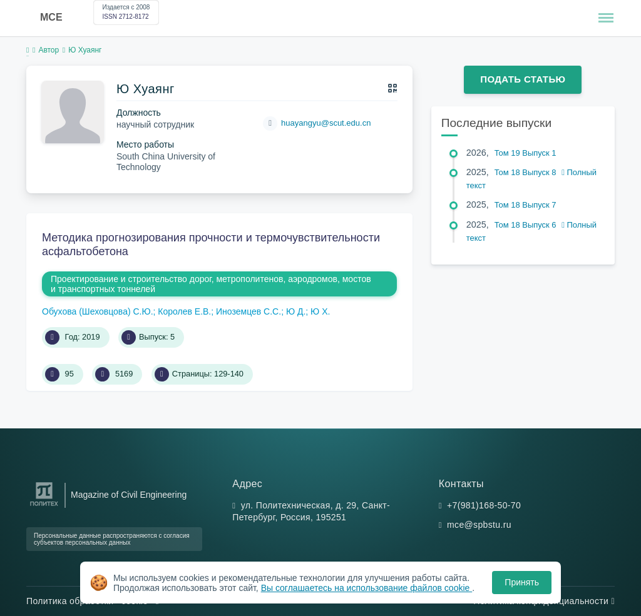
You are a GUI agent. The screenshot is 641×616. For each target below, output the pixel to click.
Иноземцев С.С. (248, 311)
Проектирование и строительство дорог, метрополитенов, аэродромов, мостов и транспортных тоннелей (211, 284)
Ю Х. (320, 311)
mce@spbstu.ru (479, 525)
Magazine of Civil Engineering (129, 495)
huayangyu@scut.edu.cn (326, 123)
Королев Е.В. (184, 311)
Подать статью (522, 79)
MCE (51, 17)
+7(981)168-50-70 (484, 505)
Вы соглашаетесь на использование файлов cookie (367, 588)
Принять (522, 582)
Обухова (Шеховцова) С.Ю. (97, 311)
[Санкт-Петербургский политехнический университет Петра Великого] (44, 506)
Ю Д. (295, 311)
